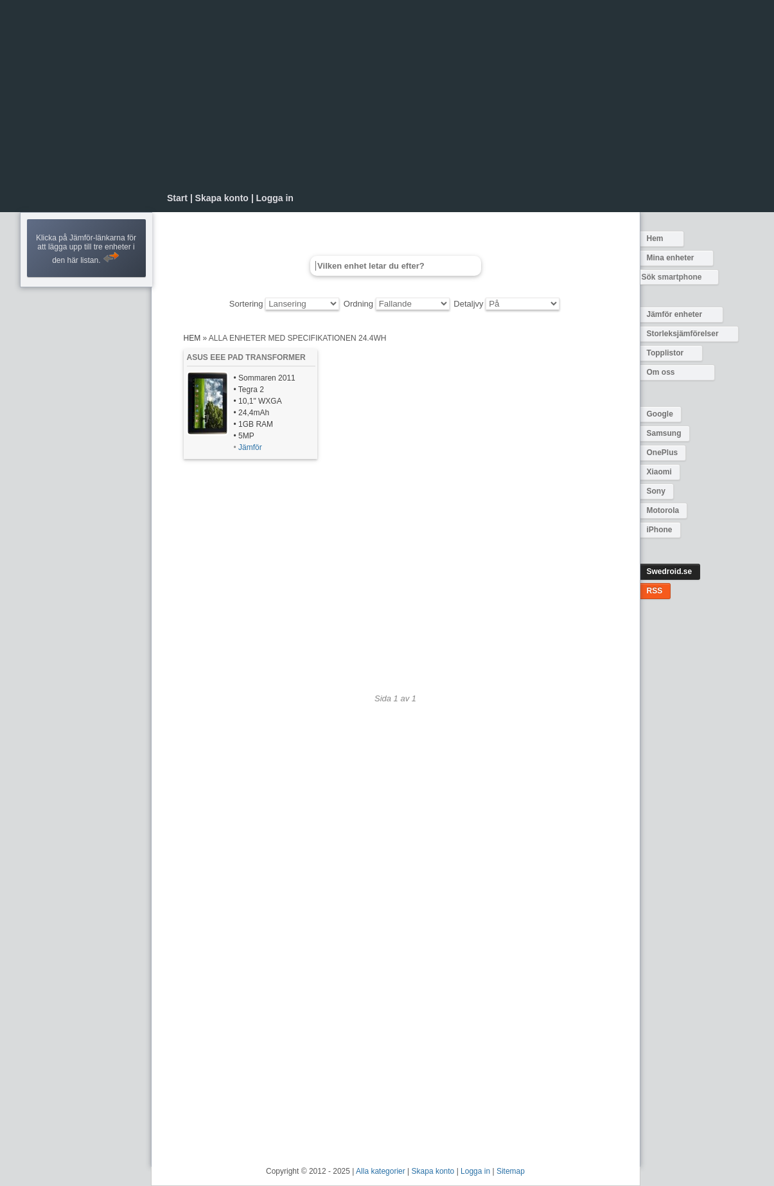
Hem (655, 238)
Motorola (663, 510)
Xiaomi (659, 471)
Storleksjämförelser (683, 333)
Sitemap (511, 1171)
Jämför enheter (675, 314)
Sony (656, 491)
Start (177, 198)
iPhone (660, 529)
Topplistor (665, 352)
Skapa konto (222, 198)
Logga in (275, 198)
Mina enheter (670, 257)
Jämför (250, 447)
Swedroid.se (669, 571)
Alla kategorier (380, 1171)
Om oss (661, 372)
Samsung (664, 433)
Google (660, 413)
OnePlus (662, 452)
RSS (655, 590)
